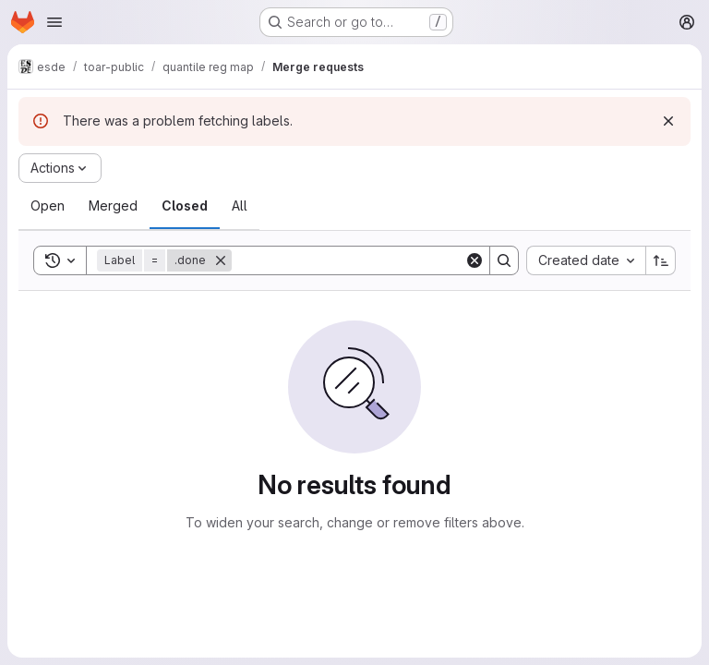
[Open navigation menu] (54, 22)
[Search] (348, 260)
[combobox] (585, 260)
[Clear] (474, 260)
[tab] (47, 206)
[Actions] (60, 168)
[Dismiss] (668, 121)
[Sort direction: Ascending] (661, 260)
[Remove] (221, 260)
